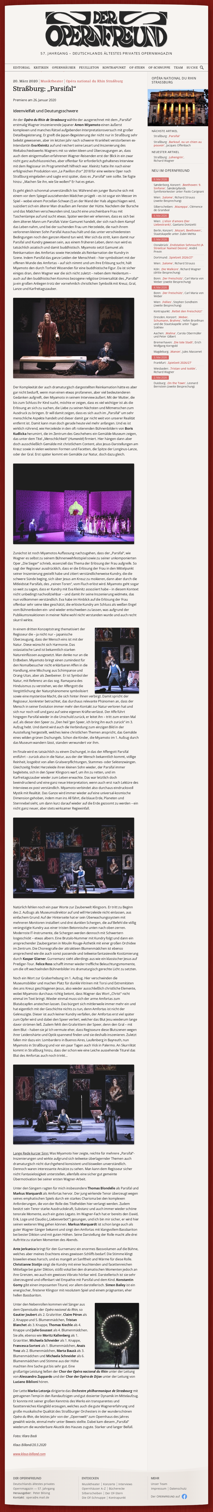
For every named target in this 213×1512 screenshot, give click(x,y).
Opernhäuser (63, 67)
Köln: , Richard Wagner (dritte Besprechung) (177, 271)
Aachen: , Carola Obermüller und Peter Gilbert (178, 335)
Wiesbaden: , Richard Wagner (175, 370)
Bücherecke (117, 1488)
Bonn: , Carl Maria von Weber (179, 294)
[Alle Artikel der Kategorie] (178, 107)
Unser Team (159, 1484)
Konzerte (109, 1484)
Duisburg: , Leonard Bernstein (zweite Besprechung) (176, 384)
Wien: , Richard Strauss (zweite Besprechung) (174, 199)
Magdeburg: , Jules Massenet (178, 351)
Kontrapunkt (114, 67)
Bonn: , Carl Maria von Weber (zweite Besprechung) (179, 280)
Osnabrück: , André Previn (178, 248)
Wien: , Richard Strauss (174, 263)
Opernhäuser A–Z (94, 1488)
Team (178, 67)
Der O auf (165, 1496)
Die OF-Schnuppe (93, 1497)
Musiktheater (52, 81)
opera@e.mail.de (37, 1497)
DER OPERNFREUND (27, 1478)
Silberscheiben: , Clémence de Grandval (178, 208)
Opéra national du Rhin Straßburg (94, 81)
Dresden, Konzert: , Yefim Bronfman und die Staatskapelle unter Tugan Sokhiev (179, 322)
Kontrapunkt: (178, 311)
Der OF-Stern (114, 1493)
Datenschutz (178, 1488)
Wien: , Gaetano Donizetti (175, 223)
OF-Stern (137, 67)
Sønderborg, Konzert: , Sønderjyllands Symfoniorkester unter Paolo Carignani (179, 188)
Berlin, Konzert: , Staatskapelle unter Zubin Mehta (178, 232)
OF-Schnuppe (159, 67)
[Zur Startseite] (106, 29)
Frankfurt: (173, 363)
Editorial (21, 67)
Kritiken (41, 67)
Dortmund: (173, 257)
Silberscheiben (92, 1493)
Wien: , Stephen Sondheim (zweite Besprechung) (176, 303)
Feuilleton (89, 67)
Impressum (158, 1488)
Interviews (125, 1484)
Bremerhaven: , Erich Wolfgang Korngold (177, 344)
